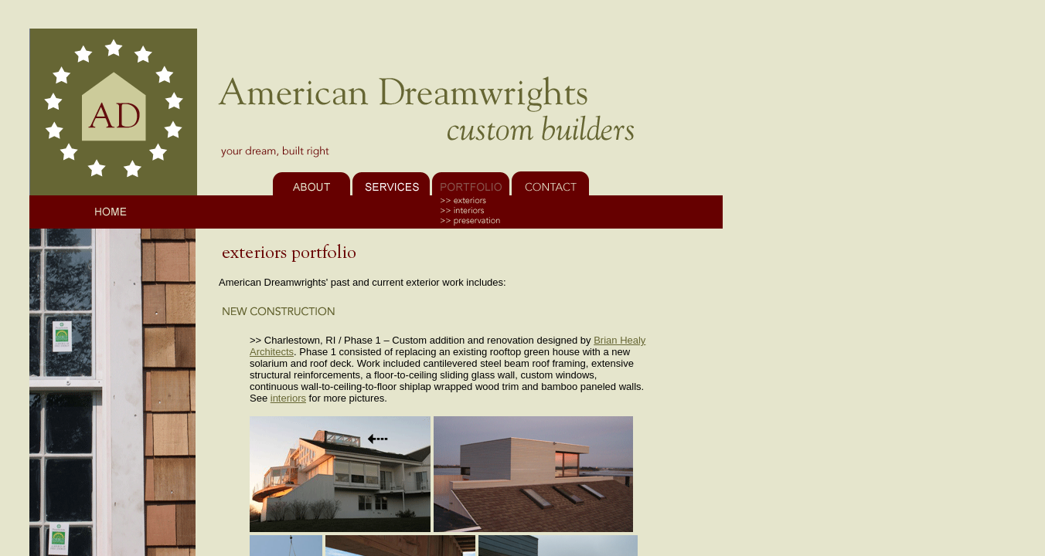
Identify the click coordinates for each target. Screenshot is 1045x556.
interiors (288, 398)
